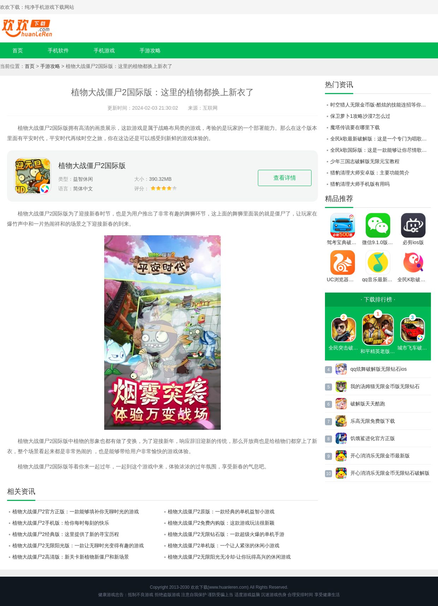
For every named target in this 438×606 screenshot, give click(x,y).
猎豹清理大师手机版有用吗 (360, 184)
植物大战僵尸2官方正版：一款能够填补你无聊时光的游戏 (75, 511)
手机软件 (58, 50)
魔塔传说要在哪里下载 (355, 127)
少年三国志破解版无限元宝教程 (364, 161)
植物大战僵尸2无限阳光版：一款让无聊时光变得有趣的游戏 (78, 545)
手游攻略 (150, 50)
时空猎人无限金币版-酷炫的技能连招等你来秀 (380, 105)
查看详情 (284, 178)
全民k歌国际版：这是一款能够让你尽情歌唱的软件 (380, 150)
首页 (17, 50)
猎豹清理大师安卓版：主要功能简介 (369, 172)
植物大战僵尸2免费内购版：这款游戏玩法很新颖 (221, 523)
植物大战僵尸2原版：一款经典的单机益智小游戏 (221, 511)
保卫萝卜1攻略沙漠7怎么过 (360, 116)
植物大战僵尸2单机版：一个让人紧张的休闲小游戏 (223, 545)
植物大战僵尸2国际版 (92, 165)
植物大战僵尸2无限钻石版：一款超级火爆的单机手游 (226, 534)
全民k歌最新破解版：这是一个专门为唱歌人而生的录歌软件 (380, 139)
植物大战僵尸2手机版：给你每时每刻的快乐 (60, 523)
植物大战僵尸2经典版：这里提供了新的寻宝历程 (65, 534)
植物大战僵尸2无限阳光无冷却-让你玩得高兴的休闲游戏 (229, 557)
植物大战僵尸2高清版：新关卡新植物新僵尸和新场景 (70, 557)
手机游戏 (104, 50)
